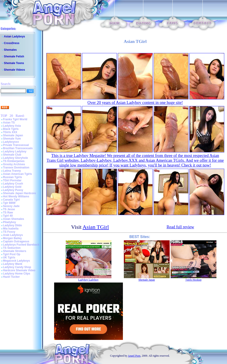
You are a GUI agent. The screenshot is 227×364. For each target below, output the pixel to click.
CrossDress (11, 43)
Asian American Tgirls (17, 174)
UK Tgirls (9, 257)
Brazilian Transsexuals (18, 148)
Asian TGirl (96, 227)
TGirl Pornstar (12, 180)
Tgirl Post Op (11, 254)
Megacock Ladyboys (16, 260)
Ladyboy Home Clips (16, 273)
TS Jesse (9, 209)
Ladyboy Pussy (13, 190)
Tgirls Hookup (193, 279)
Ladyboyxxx (11, 141)
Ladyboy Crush (13, 183)
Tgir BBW (9, 202)
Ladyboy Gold (12, 186)
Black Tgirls (11, 129)
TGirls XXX (10, 132)
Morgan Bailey (12, 238)
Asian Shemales (13, 219)
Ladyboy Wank (12, 264)
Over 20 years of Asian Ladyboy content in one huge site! (135, 102)
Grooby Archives (14, 164)
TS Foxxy (9, 231)
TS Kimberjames (14, 161)
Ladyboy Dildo (12, 225)
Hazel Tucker (11, 276)
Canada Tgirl (11, 199)
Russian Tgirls (12, 177)
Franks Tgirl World (15, 119)
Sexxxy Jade (11, 206)
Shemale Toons (14, 63)
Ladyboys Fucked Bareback (21, 244)
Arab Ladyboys (13, 235)
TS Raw (8, 212)
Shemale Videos (14, 69)
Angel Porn (134, 355)
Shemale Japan (13, 135)
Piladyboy (9, 222)
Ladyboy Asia (12, 125)
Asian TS (9, 122)
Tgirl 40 (8, 215)
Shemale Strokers (14, 251)
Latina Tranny (12, 170)
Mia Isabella (10, 228)
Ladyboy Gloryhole (15, 158)
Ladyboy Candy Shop (17, 267)
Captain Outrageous (16, 241)
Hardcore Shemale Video (19, 270)
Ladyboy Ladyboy (14, 151)
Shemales (10, 49)
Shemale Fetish (14, 56)
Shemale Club (12, 154)
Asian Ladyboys (14, 36)
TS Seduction (12, 247)
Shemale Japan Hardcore (19, 193)
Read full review (180, 227)
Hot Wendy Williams (16, 196)
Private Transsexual (16, 145)
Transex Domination (16, 167)
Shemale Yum (12, 138)
